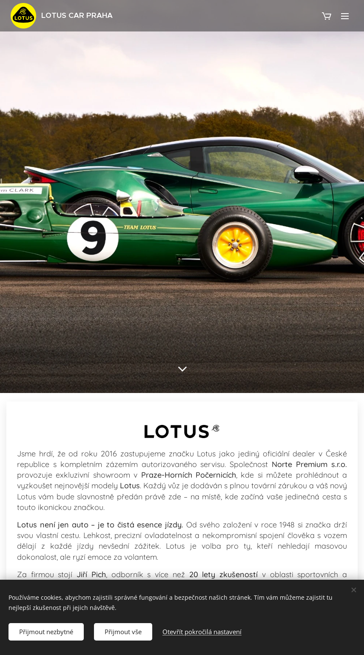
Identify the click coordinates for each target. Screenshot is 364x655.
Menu (345, 16)
